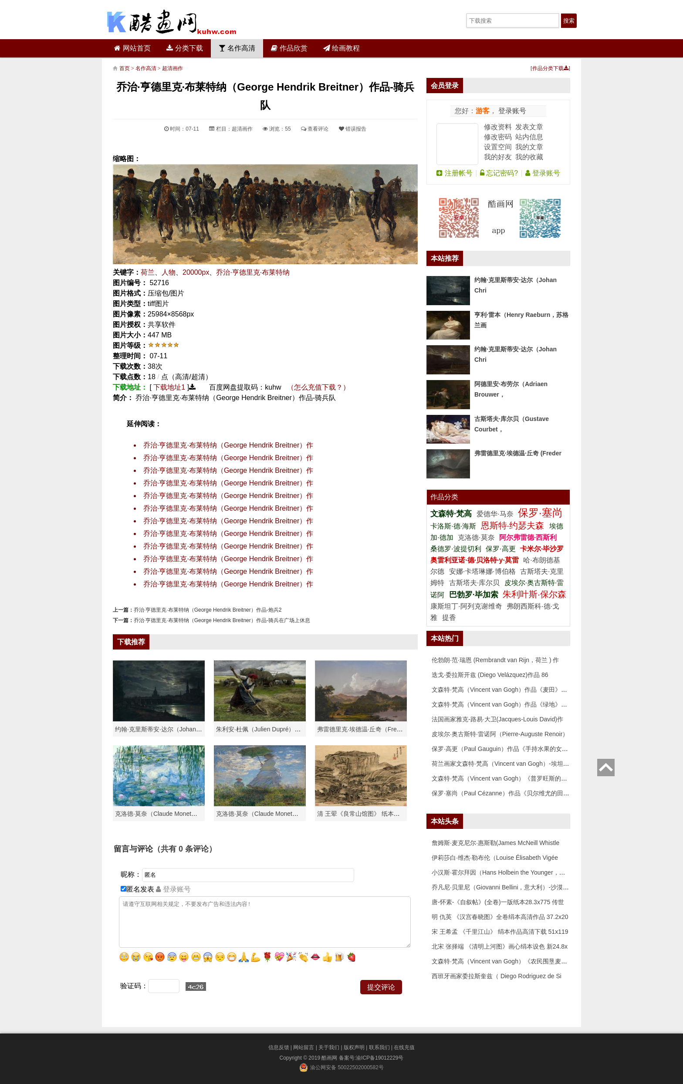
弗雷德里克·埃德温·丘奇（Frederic (363, 729)
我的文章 (529, 147)
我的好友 (498, 157)
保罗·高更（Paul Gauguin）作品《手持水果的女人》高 (506, 748)
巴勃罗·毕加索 (473, 594)
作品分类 (444, 497)
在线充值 (404, 1047)
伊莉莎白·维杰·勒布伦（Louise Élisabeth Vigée (495, 857)
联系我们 (379, 1047)
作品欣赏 (289, 48)
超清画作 (172, 68)
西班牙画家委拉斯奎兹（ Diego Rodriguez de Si (496, 976)
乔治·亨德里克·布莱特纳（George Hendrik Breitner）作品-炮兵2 (207, 610)
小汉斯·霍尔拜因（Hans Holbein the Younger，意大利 (505, 872)
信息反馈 (278, 1047)
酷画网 (329, 1058)
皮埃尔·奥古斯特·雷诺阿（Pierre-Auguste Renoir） (500, 734)
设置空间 (498, 147)
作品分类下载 (550, 68)
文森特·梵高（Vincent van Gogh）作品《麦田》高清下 (505, 689)
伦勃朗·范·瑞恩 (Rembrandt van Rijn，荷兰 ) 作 (495, 659)
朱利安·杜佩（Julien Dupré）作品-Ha (266, 729)
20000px (196, 272)
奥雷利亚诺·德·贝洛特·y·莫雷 (475, 560)
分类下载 (184, 48)
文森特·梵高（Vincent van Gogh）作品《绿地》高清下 (505, 704)
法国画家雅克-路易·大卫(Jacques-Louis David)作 (497, 719)
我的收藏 (529, 157)
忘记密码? (499, 173)
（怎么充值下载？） (318, 387)
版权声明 (354, 1047)
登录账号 (511, 110)
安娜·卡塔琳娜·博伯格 (483, 571)
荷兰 (148, 272)
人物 (169, 272)
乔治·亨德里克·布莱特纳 (253, 272)
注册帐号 (454, 173)
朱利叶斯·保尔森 (534, 594)
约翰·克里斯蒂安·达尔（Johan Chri (162, 729)
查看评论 (314, 129)
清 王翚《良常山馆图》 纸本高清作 (364, 813)
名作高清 (237, 48)
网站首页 (132, 48)
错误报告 (352, 129)
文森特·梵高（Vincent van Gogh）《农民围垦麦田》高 (505, 961)
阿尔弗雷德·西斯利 (528, 537)
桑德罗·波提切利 (455, 548)
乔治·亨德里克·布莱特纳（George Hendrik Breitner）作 (228, 445)
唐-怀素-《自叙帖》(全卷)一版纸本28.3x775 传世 (498, 902)
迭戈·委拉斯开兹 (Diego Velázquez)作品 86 (490, 674)
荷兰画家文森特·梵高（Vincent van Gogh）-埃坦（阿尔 (507, 763)
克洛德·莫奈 (476, 537)
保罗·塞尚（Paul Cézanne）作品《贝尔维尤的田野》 (503, 793)
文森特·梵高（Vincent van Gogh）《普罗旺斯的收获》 (505, 778)
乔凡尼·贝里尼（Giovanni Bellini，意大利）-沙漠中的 (503, 887)
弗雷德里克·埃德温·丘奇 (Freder (517, 453)
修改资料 (498, 127)
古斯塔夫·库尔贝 (474, 582)
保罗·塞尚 (540, 512)
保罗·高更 (500, 548)
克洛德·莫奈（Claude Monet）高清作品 (168, 813)
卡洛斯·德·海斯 (454, 526)
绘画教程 (341, 48)
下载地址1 (169, 387)
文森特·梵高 (452, 513)
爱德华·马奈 (496, 514)
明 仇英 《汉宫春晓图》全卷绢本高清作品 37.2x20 (500, 916)
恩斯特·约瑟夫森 (514, 525)
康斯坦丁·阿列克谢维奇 (466, 606)
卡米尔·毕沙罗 (542, 548)
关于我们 (328, 1047)
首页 (124, 68)
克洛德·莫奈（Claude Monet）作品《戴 (269, 813)
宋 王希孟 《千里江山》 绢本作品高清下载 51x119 (500, 931)
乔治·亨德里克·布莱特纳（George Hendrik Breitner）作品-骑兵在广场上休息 (222, 620)
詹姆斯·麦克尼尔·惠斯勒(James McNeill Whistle (495, 842)
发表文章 (529, 127)
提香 (449, 617)
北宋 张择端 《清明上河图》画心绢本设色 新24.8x (500, 946)
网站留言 (303, 1047)
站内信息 (529, 137)
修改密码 (498, 137)
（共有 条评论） (184, 849)
